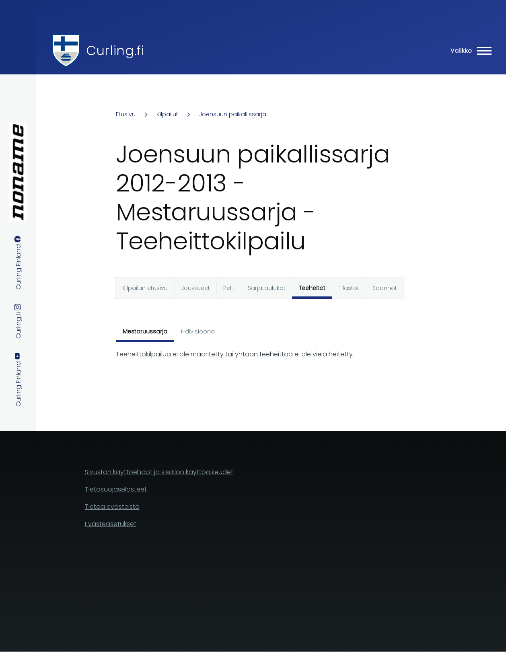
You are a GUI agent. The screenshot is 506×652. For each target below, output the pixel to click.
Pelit (228, 288)
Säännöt (384, 288)
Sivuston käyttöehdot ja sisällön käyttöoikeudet (159, 472)
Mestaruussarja (145, 331)
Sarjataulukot (267, 288)
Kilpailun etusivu (145, 288)
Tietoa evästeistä (112, 506)
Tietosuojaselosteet (116, 489)
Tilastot (349, 288)
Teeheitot (312, 288)
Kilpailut (167, 114)
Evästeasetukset (110, 524)
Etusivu (126, 114)
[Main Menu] (468, 50)
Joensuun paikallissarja (232, 114)
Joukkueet (195, 288)
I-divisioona (198, 331)
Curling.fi (115, 50)
